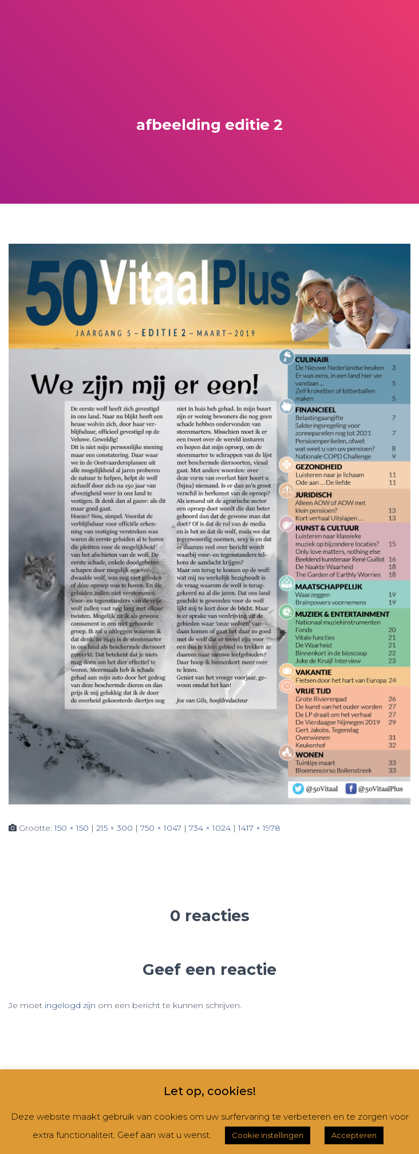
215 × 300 (114, 828)
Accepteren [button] (354, 1135)
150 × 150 (71, 828)
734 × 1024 (210, 828)
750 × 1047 (160, 828)
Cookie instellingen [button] (267, 1135)
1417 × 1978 (259, 828)
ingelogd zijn (70, 1005)
